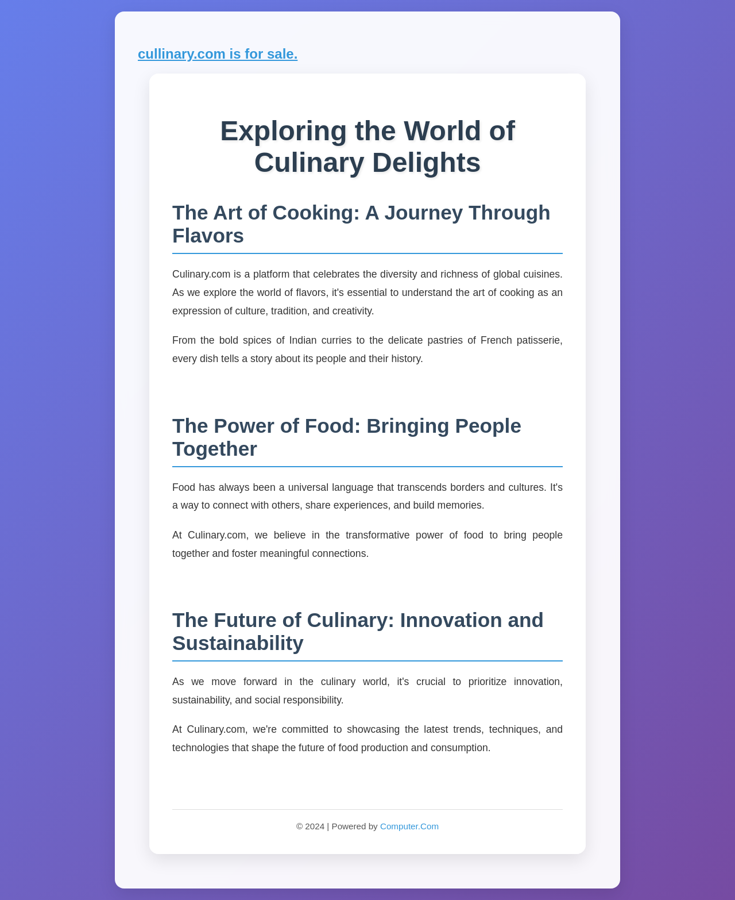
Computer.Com (409, 826)
